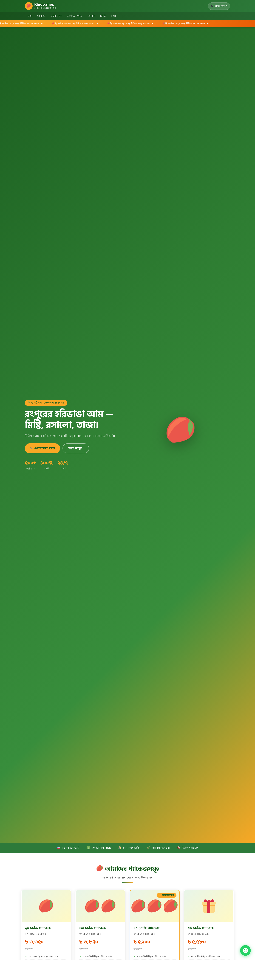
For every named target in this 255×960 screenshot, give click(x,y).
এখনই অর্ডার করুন (42, 448)
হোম (30, 16)
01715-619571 (219, 6)
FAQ (113, 16)
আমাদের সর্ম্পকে (74, 16)
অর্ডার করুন (55, 16)
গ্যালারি (91, 16)
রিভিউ (103, 16)
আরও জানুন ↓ (76, 448)
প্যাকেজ (41, 16)
